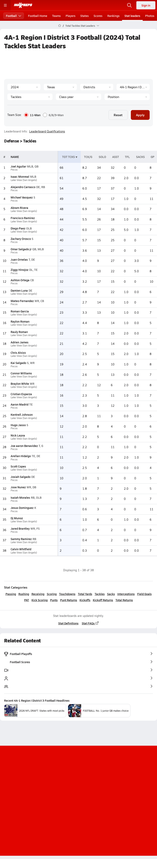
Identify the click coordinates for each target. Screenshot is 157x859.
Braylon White (20, 384)
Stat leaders (132, 16)
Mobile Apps (87, 790)
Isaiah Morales (20, 497)
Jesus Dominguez (22, 508)
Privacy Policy (88, 797)
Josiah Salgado (20, 477)
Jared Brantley (20, 528)
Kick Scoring (39, 600)
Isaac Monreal (20, 176)
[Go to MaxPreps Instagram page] (78, 779)
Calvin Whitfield (21, 549)
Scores (98, 16)
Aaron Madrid (19, 404)
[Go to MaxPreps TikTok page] (49, 779)
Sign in (145, 5)
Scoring (52, 594)
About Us (67, 790)
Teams (56, 16)
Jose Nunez (18, 487)
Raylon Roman (20, 321)
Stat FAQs (90, 623)
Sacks (111, 594)
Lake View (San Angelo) (24, 180)
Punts (54, 600)
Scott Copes (18, 466)
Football (13, 16)
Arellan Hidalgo (21, 456)
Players (70, 16)
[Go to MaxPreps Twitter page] (93, 779)
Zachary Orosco (21, 239)
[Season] (23, 87)
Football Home (37, 16)
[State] (60, 87)
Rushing (23, 594)
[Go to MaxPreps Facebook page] (108, 779)
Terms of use (63, 804)
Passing (11, 594)
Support (78, 814)
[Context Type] (96, 87)
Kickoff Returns (103, 600)
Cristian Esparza (21, 394)
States (84, 16)
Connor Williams (21, 373)
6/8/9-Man (53, 115)
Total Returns (124, 600)
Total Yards (85, 594)
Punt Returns (68, 600)
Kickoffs (85, 600)
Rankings (113, 16)
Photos (149, 16)
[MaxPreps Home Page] (59, 25)
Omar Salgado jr (21, 249)
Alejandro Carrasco (23, 187)
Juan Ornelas (19, 259)
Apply (140, 114)
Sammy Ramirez (21, 539)
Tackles (100, 594)
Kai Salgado (18, 363)
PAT (26, 600)
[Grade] (78, 97)
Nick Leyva (18, 435)
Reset (118, 114)
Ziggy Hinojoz (19, 270)
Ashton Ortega (20, 280)
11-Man (32, 115)
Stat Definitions (68, 623)
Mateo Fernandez (22, 301)
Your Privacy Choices (78, 809)
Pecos (14, 169)
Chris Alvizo (18, 353)
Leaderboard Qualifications (47, 131)
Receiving (37, 594)
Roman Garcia (20, 311)
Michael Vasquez (22, 197)
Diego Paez (18, 228)
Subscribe (65, 797)
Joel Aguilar (18, 166)
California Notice (90, 804)
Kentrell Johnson (22, 414)
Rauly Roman (19, 332)
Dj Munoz (17, 518)
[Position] (127, 97)
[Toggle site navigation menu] (5, 5)
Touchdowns (67, 594)
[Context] (133, 87)
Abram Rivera (19, 208)
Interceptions (126, 594)
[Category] (30, 97)
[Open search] (129, 5)
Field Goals (144, 594)
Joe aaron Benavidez (24, 446)
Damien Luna (19, 290)
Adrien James (19, 342)
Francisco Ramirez (23, 218)
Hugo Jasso (18, 425)
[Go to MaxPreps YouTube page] (64, 779)
